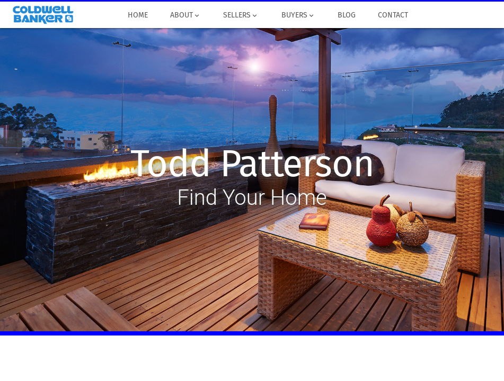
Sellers (241, 15)
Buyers (298, 15)
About (185, 15)
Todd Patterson (252, 164)
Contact (393, 15)
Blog (346, 15)
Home (138, 15)
